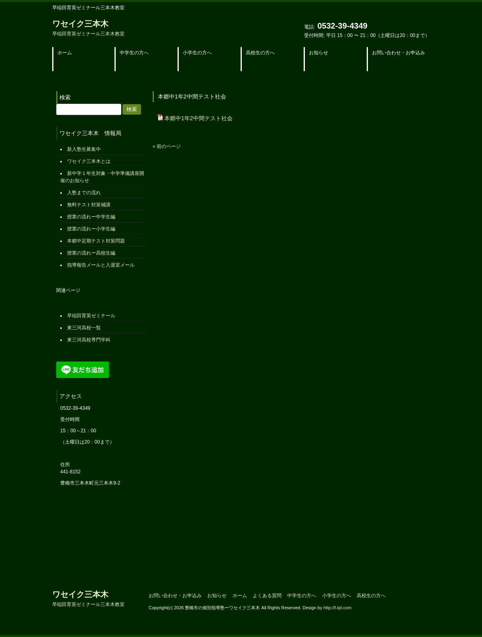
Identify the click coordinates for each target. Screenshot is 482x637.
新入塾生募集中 (84, 149)
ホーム (240, 595)
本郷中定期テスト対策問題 (96, 241)
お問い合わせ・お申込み (175, 595)
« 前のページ (167, 146)
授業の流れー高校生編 (91, 253)
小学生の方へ (336, 595)
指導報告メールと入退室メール (101, 265)
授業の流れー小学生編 (91, 229)
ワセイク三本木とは (88, 161)
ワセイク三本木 (88, 28)
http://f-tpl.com (337, 607)
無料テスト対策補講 (88, 205)
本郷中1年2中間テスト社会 (198, 118)
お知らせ (217, 595)
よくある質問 (267, 595)
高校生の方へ (371, 595)
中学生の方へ (301, 595)
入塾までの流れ (84, 192)
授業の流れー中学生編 (91, 217)
